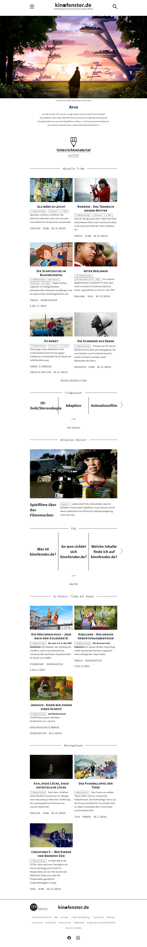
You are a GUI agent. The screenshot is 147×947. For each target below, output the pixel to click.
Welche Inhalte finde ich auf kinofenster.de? (104, 551)
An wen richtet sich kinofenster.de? (73, 551)
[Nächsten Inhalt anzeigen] (121, 405)
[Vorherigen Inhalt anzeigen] (25, 405)
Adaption (73, 405)
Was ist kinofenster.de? (43, 551)
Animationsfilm (104, 405)
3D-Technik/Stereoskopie (43, 405)
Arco (73, 107)
